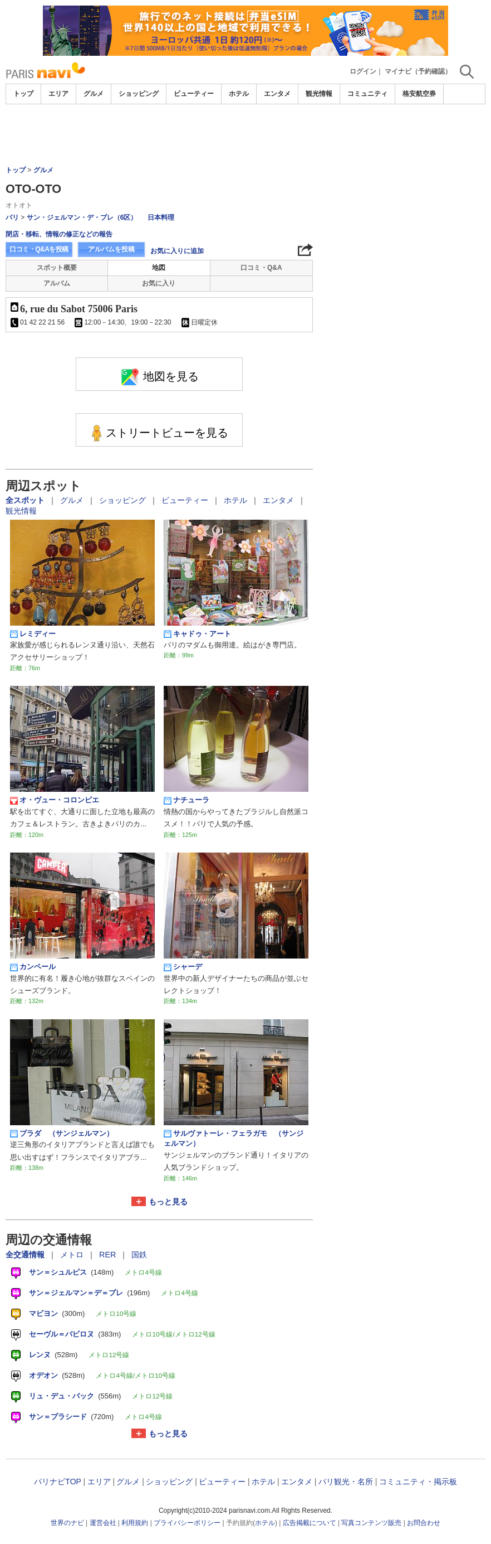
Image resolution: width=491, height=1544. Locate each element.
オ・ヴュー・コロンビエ (54, 800)
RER (108, 1254)
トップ (23, 94)
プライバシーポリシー (187, 1523)
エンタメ (277, 94)
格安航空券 (419, 94)
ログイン (363, 71)
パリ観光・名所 (345, 1481)
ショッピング (139, 94)
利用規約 (134, 1523)
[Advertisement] (245, 135)
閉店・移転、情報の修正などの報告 (59, 234)
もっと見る (168, 1201)
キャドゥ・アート (197, 634)
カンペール (33, 966)
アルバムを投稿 (111, 249)
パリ (12, 217)
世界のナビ (67, 1523)
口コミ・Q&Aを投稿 (38, 249)
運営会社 (103, 1523)
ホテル (239, 94)
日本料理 (161, 217)
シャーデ (183, 966)
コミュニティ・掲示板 (418, 1481)
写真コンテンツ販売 (371, 1523)
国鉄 (139, 1254)
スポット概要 (57, 268)
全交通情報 (26, 1254)
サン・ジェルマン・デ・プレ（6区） (82, 217)
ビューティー (194, 94)
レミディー (33, 634)
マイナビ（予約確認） (418, 71)
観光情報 (319, 94)
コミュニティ (367, 94)
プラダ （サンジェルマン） (62, 1133)
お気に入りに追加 (177, 251)
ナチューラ (186, 800)
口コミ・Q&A (261, 268)
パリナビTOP (57, 1481)
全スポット (26, 500)
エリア (58, 94)
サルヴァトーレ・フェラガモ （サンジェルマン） (233, 1138)
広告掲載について (309, 1523)
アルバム (56, 283)
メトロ (73, 1254)
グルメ (94, 94)
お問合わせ (423, 1523)
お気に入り (158, 283)
